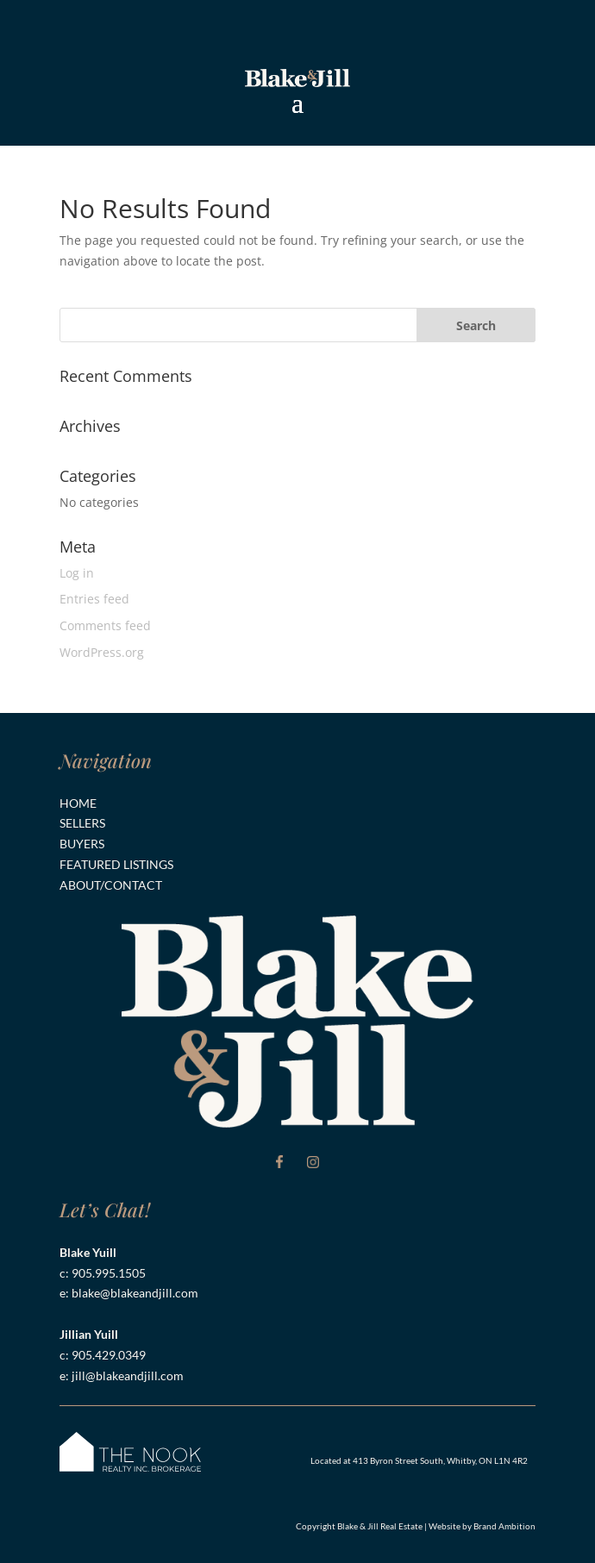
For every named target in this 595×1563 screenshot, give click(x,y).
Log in (77, 573)
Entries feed (94, 599)
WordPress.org (102, 652)
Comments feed (105, 625)
